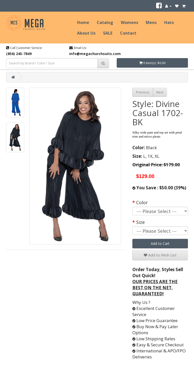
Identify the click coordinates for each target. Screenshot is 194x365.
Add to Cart (160, 243)
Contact (128, 33)
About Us (86, 33)
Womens (129, 22)
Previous (143, 92)
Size (140, 222)
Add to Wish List (160, 254)
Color (142, 202)
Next (159, 92)
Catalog (105, 22)
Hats (169, 22)
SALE (107, 33)
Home (83, 22)
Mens (151, 22)
